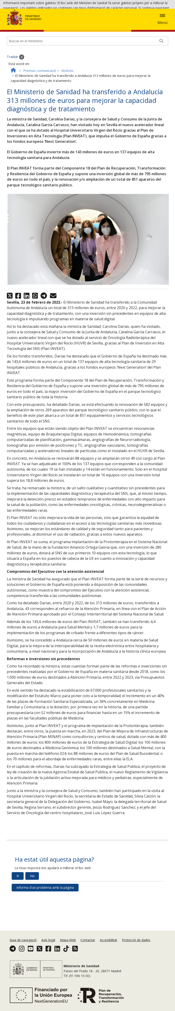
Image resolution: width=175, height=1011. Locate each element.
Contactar (87, 945)
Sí (17, 905)
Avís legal (48, 945)
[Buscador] (87, 69)
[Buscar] (161, 70)
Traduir (15, 86)
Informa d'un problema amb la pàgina (45, 916)
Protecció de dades (136, 945)
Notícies (67, 99)
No (32, 905)
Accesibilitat (108, 945)
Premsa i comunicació (39, 99)
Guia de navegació (23, 945)
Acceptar (29, 21)
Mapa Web (68, 945)
